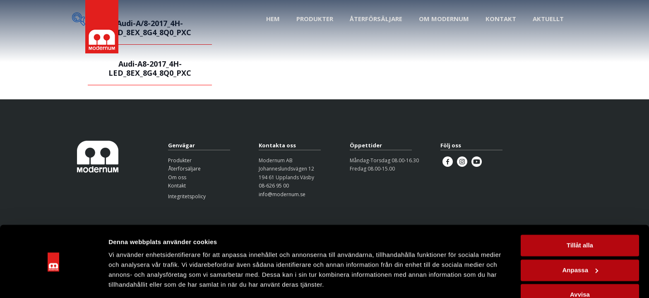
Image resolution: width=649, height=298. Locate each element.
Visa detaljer (126, 281)
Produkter (180, 160)
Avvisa (580, 268)
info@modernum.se (282, 194)
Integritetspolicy (187, 196)
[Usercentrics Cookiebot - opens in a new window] (53, 282)
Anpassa (580, 244)
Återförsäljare (184, 168)
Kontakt (177, 185)
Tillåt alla (580, 219)
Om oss (177, 177)
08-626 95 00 (274, 185)
